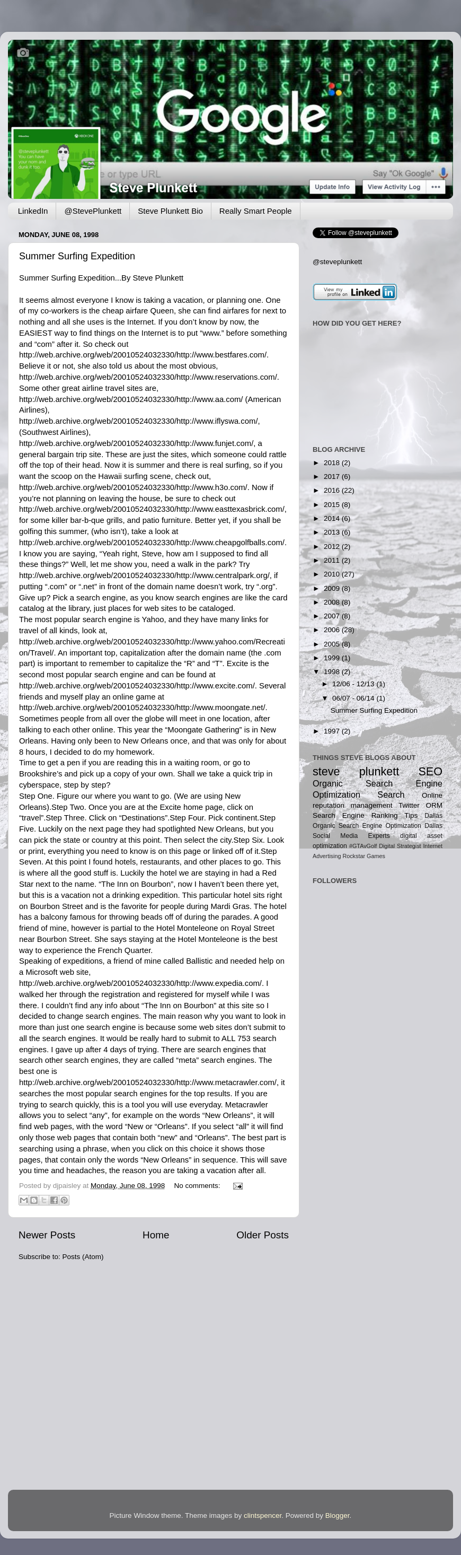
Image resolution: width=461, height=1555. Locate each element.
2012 (333, 547)
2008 (333, 602)
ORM (433, 805)
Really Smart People (255, 210)
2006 (333, 630)
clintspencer (262, 1515)
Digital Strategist (400, 846)
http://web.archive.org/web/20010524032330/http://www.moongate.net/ (142, 707)
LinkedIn (33, 210)
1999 (333, 658)
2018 (333, 463)
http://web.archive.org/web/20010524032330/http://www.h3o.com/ (133, 487)
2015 (333, 505)
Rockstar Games (363, 856)
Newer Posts (47, 1234)
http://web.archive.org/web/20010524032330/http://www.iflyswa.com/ (138, 421)
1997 (333, 731)
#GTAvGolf (363, 846)
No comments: (198, 1186)
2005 (333, 644)
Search (390, 794)
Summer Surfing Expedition (77, 256)
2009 (333, 588)
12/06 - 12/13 (354, 684)
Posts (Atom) (83, 1257)
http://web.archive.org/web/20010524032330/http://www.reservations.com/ (148, 377)
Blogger (337, 1515)
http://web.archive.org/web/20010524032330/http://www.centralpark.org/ (144, 575)
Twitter (409, 805)
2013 (333, 532)
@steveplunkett (337, 262)
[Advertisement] (346, 1020)
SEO (430, 771)
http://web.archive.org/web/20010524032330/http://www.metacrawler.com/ (148, 1082)
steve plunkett (356, 771)
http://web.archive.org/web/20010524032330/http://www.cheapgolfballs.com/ (152, 542)
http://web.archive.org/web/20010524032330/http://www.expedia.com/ (140, 983)
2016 (333, 490)
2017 (333, 477)
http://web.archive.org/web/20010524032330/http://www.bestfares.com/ (143, 355)
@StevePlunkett (92, 210)
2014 (333, 518)
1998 (333, 672)
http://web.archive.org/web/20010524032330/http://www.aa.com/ (131, 399)
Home (156, 1234)
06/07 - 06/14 (354, 698)
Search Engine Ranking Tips (365, 815)
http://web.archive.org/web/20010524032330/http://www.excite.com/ (137, 686)
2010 (333, 574)
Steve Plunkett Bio (170, 210)
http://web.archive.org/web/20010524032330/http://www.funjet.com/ (136, 443)
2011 (333, 560)
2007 (333, 616)
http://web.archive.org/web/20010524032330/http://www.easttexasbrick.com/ (152, 509)
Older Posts (262, 1234)
